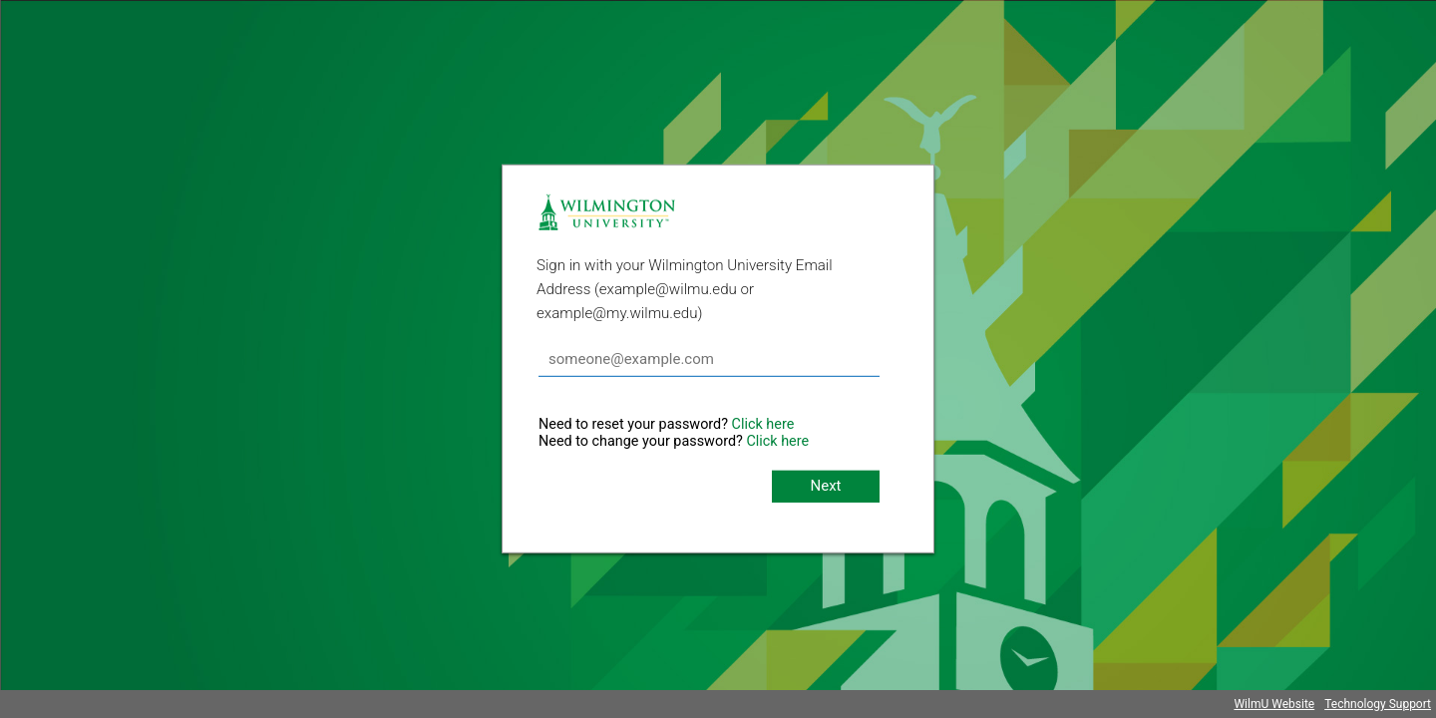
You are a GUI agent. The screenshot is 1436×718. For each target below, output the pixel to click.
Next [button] (825, 486)
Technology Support (1377, 704)
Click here (763, 424)
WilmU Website (1274, 704)
